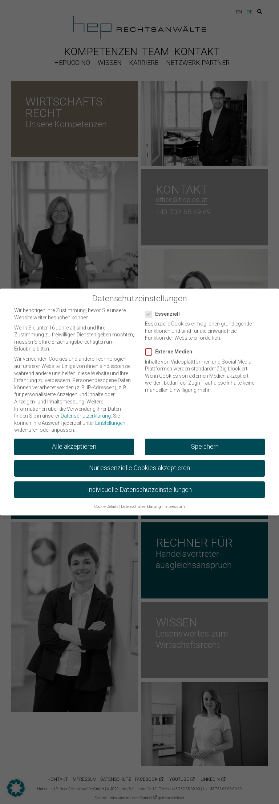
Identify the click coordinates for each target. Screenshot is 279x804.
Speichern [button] (205, 443)
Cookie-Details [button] (106, 503)
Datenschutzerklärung (86, 412)
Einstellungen (110, 419)
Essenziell (165, 310)
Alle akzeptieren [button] (74, 443)
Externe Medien (171, 348)
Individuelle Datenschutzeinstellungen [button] (139, 485)
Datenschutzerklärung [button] (141, 503)
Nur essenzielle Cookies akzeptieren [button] (139, 464)
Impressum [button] (174, 503)
